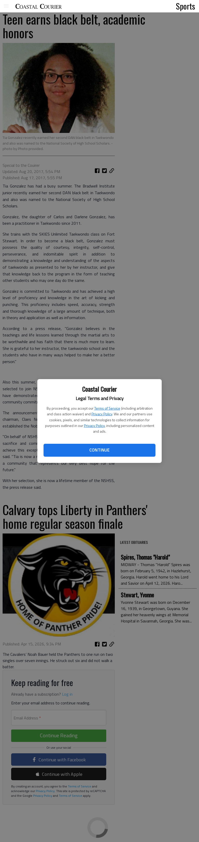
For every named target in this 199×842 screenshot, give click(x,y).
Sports (185, 6)
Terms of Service (107, 408)
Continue (99, 450)
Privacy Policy (101, 414)
